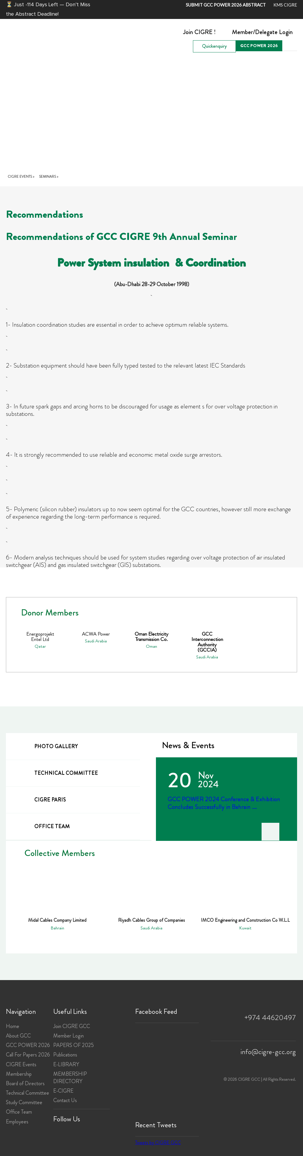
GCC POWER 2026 (259, 45)
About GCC (18, 1036)
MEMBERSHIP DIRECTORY (70, 1077)
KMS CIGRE (285, 4)
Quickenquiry (214, 46)
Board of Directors (25, 1083)
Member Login (68, 1036)
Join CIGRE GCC (71, 1026)
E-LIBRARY (66, 1064)
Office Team (19, 1112)
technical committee (55, 772)
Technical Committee (27, 1093)
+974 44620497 (270, 1017)
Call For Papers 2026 (28, 1055)
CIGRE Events (21, 1064)
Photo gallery (45, 745)
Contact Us (65, 1100)
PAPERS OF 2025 (73, 1045)
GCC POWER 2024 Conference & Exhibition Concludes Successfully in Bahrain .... (224, 803)
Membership (19, 1074)
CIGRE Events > (21, 176)
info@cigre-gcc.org (268, 1052)
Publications (65, 1055)
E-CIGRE (63, 1091)
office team (41, 825)
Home (12, 1026)
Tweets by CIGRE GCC (158, 1142)
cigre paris (39, 799)
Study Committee (24, 1102)
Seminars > (48, 176)
